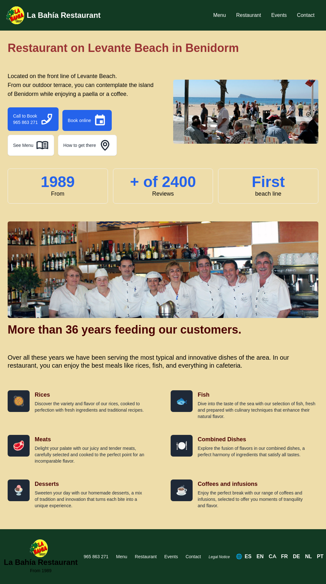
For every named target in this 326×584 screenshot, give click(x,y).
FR (284, 556)
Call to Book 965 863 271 (33, 119)
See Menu (31, 145)
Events (279, 15)
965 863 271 (96, 556)
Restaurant (248, 15)
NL (308, 556)
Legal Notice (219, 556)
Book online (87, 120)
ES (248, 556)
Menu (219, 15)
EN (260, 556)
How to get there (87, 145)
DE (296, 556)
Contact (306, 15)
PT (320, 556)
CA (272, 556)
